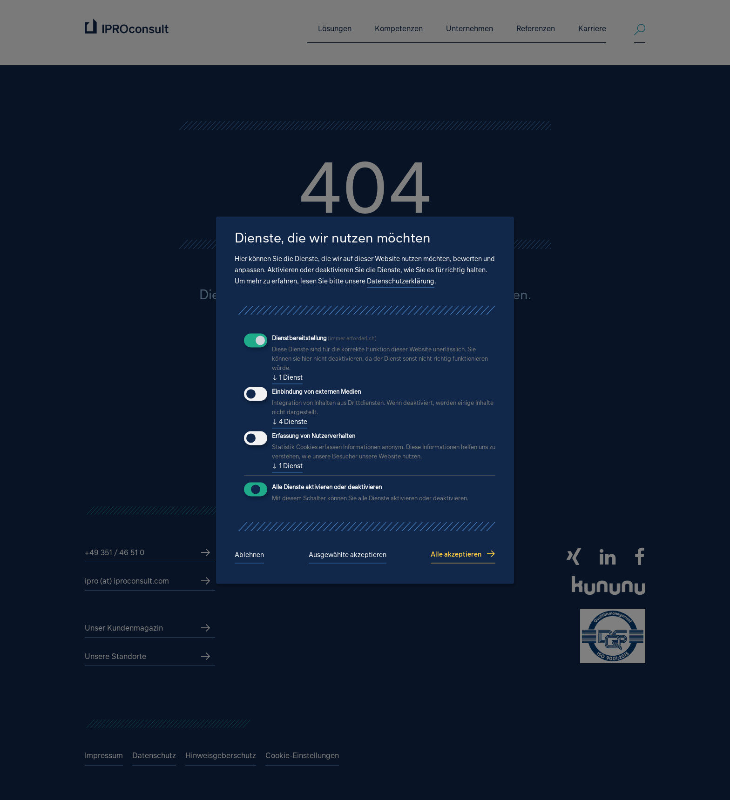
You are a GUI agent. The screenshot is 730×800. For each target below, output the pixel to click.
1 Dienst (287, 378)
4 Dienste (289, 422)
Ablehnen (249, 555)
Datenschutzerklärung (400, 281)
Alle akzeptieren (456, 554)
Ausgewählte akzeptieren (347, 555)
